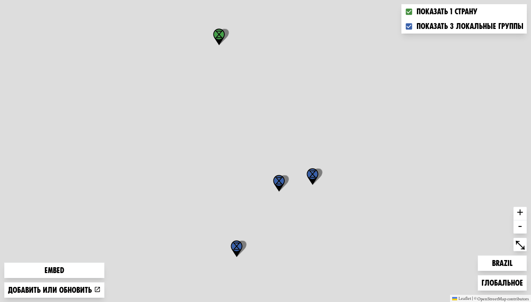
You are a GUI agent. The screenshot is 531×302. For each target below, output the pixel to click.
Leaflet (461, 298)
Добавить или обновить (54, 290)
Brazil (505, 262)
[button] (236, 248)
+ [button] (520, 213)
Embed (54, 270)
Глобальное (502, 282)
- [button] (520, 227)
